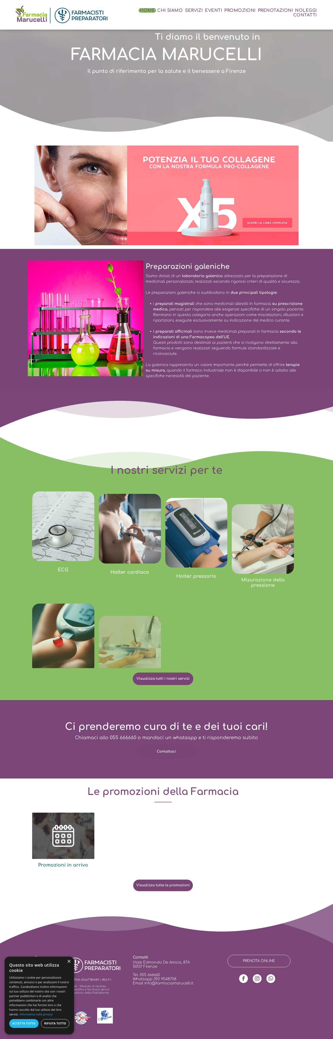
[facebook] (243, 979)
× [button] (69, 961)
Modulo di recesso (93, 986)
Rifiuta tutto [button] (55, 1023)
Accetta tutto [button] (23, 1023)
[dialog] (39, 995)
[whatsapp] (270, 979)
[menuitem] (147, 10)
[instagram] (257, 979)
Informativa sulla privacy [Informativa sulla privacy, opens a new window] (36, 1014)
